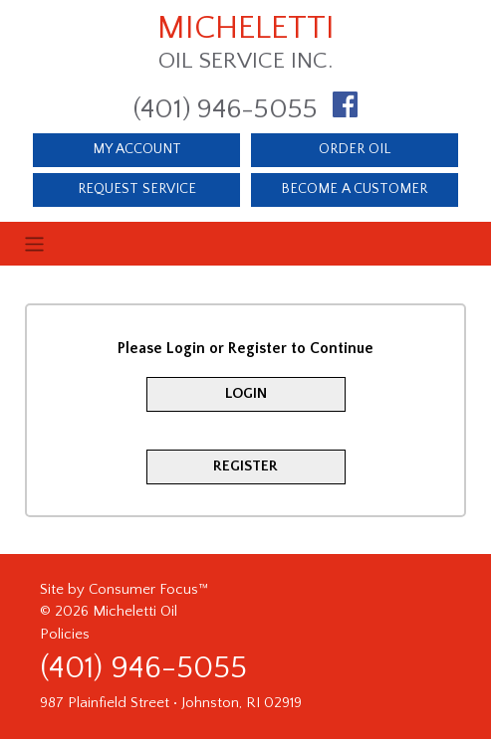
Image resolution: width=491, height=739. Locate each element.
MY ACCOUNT (137, 149)
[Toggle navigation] (245, 245)
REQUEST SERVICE (137, 189)
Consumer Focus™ (148, 589)
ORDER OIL (354, 149)
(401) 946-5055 (225, 108)
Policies (65, 634)
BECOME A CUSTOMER (354, 189)
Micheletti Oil (135, 611)
